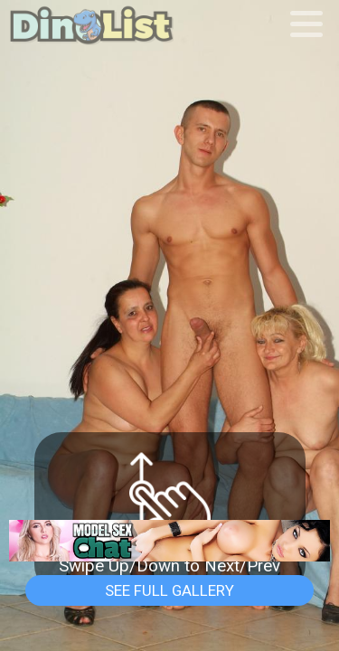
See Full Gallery (169, 590)
